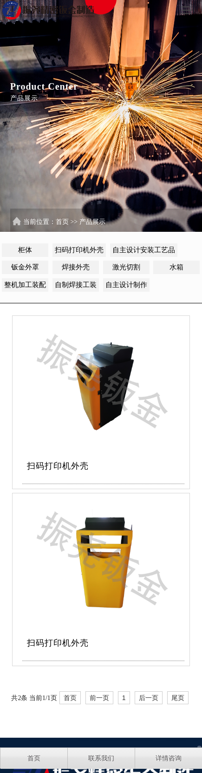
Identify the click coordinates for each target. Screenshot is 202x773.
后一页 (148, 697)
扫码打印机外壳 (79, 250)
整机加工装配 (25, 284)
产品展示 (92, 221)
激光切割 (126, 267)
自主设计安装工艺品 (143, 250)
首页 (62, 221)
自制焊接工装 (76, 284)
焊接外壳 (76, 267)
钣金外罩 (25, 267)
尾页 (177, 697)
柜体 (25, 250)
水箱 (176, 267)
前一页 (99, 697)
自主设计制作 (126, 284)
